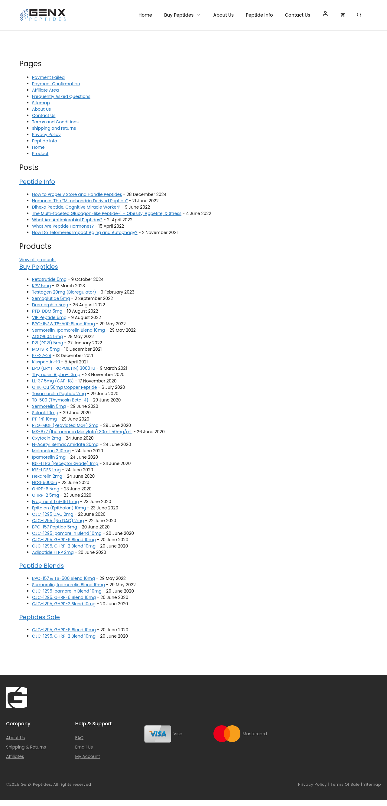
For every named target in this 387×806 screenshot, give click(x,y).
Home (145, 15)
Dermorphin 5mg (50, 305)
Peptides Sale (39, 617)
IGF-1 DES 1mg (46, 470)
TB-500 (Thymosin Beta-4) (60, 400)
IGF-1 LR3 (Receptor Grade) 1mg (65, 463)
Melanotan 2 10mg (51, 451)
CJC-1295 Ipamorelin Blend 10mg (67, 533)
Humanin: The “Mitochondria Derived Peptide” (80, 201)
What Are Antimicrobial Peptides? (67, 220)
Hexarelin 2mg (47, 476)
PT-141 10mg (44, 419)
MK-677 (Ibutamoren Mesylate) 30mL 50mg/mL (82, 432)
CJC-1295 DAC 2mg (52, 514)
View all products (37, 260)
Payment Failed (48, 77)
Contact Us (298, 15)
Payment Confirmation (56, 84)
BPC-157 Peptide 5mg (54, 527)
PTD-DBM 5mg (47, 311)
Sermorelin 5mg (49, 406)
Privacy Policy (46, 135)
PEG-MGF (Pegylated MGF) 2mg (65, 425)
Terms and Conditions (55, 122)
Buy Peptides (185, 15)
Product (40, 154)
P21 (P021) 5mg (47, 343)
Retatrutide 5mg (49, 279)
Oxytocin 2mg (46, 438)
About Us (223, 15)
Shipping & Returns (26, 747)
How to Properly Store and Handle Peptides (77, 194)
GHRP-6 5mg (45, 489)
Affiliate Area (45, 90)
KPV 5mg (41, 286)
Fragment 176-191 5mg (55, 502)
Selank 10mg (45, 413)
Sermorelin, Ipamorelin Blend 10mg (68, 330)
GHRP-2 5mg (45, 495)
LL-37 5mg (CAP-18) (53, 381)
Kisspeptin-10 (46, 362)
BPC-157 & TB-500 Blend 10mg (63, 324)
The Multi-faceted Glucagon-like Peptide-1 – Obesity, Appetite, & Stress (106, 213)
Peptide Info (259, 15)
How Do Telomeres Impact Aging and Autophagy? (84, 232)
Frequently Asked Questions (61, 96)
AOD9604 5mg (47, 336)
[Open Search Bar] (359, 15)
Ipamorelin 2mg (49, 457)
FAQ (79, 738)
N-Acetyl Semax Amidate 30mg (65, 444)
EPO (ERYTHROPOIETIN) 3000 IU (63, 368)
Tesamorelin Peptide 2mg (59, 394)
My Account (87, 756)
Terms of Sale (344, 784)
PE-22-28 (41, 356)
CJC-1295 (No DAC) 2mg (58, 521)
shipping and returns (54, 128)
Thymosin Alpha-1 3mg (56, 375)
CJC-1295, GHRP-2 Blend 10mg (64, 546)
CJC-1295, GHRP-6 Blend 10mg (64, 540)
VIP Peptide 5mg (49, 317)
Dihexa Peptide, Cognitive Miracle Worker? (76, 207)
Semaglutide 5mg (51, 298)
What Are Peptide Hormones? (63, 226)
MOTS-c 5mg (46, 349)
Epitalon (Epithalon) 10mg (59, 508)
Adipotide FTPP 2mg (53, 552)
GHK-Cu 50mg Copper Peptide (64, 387)
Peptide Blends (41, 565)
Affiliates (15, 756)
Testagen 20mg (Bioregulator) (64, 292)
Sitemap (41, 103)
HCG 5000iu (44, 482)
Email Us (84, 747)
